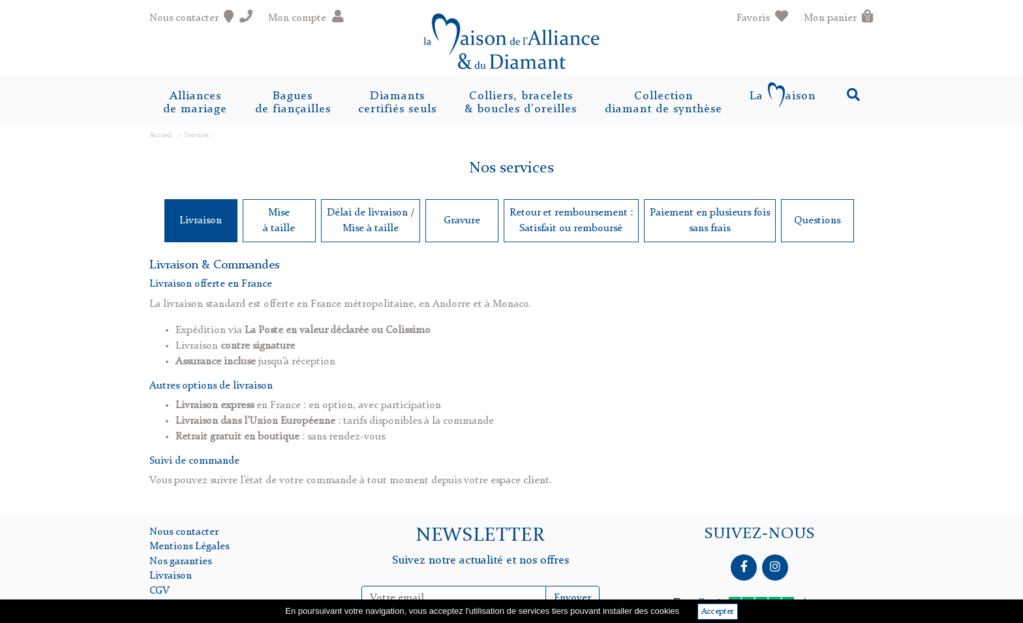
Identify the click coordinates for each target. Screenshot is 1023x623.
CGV (159, 591)
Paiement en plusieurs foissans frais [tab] (710, 221)
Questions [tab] (817, 221)
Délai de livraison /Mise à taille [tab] (370, 221)
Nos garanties (180, 561)
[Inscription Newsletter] (454, 598)
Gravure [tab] (462, 221)
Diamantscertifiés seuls (397, 102)
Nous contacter (184, 532)
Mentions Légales (189, 546)
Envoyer (572, 598)
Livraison (170, 576)
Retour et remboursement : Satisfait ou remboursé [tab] (571, 221)
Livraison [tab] (200, 221)
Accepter (717, 611)
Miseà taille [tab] (279, 221)
